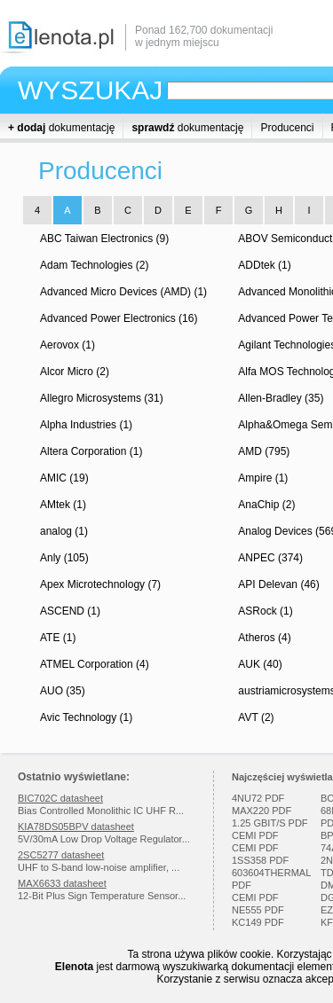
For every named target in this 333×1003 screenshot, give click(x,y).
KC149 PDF (258, 922)
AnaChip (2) (266, 504)
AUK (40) (259, 664)
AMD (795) (263, 451)
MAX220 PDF (261, 810)
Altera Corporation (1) (91, 451)
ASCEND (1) (70, 611)
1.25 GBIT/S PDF (270, 823)
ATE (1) (57, 637)
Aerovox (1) (67, 345)
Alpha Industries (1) (86, 425)
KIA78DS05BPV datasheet (76, 826)
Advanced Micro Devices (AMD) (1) (123, 292)
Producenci (286, 127)
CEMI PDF (255, 835)
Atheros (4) (264, 637)
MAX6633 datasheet (62, 883)
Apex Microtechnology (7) (100, 584)
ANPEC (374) (270, 558)
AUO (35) (62, 691)
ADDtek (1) (264, 265)
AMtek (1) (63, 504)
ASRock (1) (265, 611)
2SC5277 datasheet (61, 855)
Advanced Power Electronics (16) (118, 318)
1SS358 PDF (260, 860)
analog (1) (64, 531)
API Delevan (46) (278, 584)
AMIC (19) (64, 478)
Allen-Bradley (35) (280, 398)
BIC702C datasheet (60, 798)
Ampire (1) (263, 478)
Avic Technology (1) (86, 717)
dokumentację (61, 127)
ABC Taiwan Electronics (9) (104, 238)
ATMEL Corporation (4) (94, 664)
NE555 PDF (258, 910)
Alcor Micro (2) (74, 371)
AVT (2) (256, 717)
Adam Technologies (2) (94, 265)
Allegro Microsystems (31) (101, 398)
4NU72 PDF (258, 798)
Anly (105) (64, 558)
